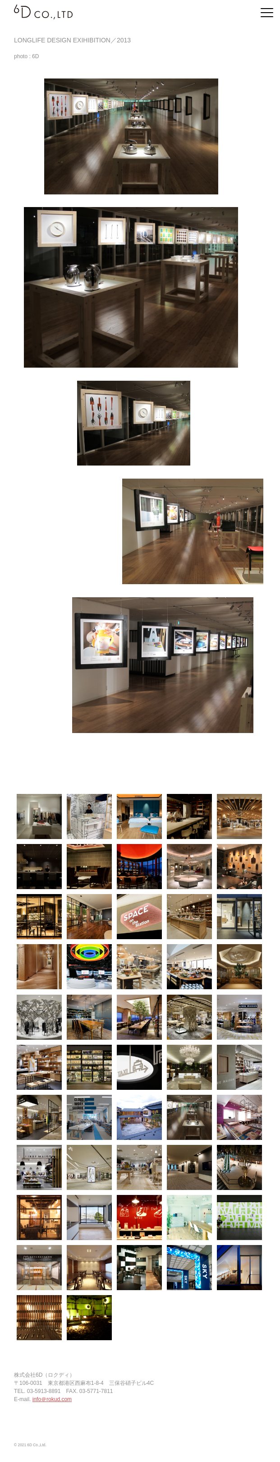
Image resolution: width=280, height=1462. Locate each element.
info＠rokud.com (52, 1399)
